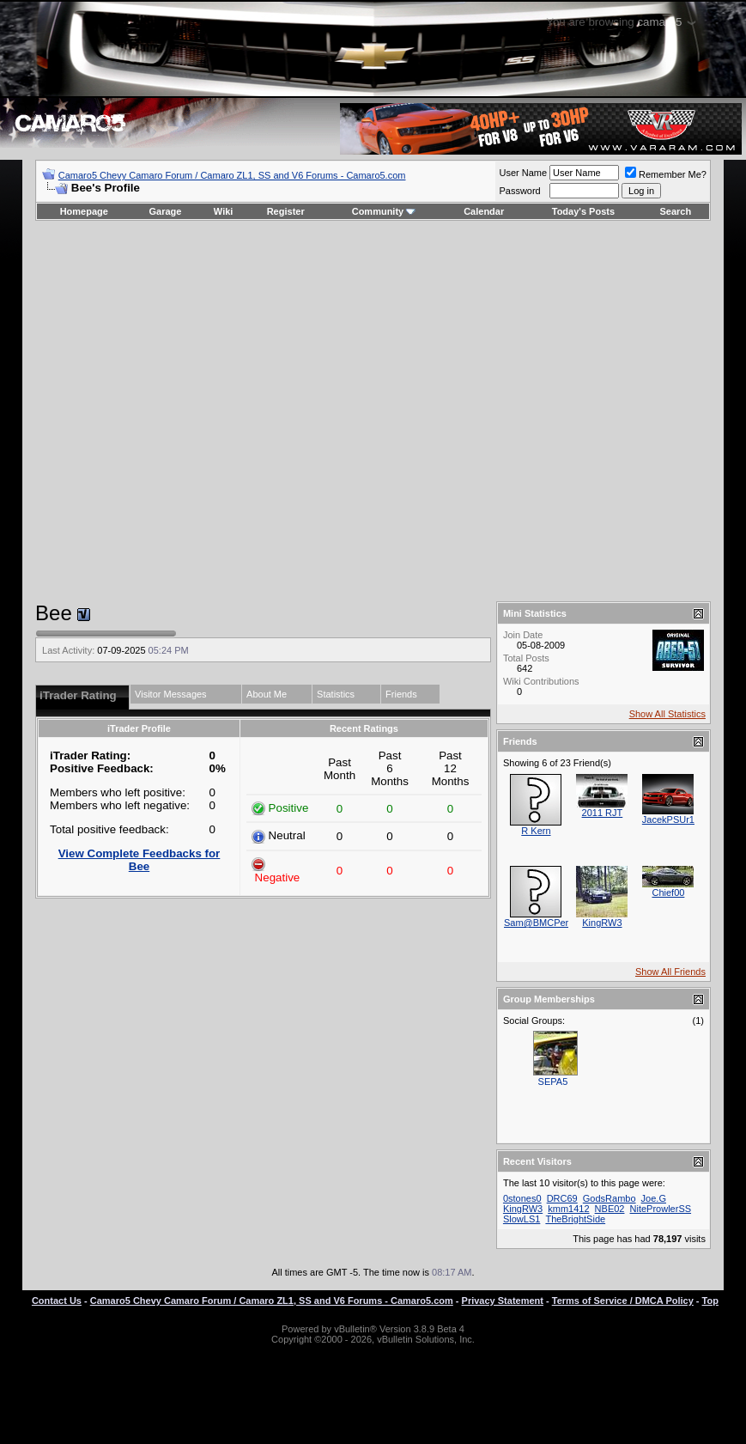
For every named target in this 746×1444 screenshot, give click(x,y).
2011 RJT (602, 812)
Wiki (224, 211)
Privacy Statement (502, 1300)
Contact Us (57, 1300)
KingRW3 (602, 922)
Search (676, 211)
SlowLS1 (521, 1219)
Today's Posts (583, 211)
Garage (165, 211)
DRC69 (562, 1198)
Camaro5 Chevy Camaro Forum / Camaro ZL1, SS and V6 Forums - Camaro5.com (232, 175)
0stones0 (522, 1198)
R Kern (535, 831)
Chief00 (668, 892)
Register (286, 211)
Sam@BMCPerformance (556, 922)
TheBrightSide (575, 1219)
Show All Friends (670, 971)
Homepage (84, 211)
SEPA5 (553, 1081)
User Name (523, 173)
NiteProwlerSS (661, 1208)
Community (384, 211)
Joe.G (653, 1198)
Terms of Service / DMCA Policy (623, 1300)
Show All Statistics (667, 714)
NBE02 (610, 1208)
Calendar (484, 211)
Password (519, 191)
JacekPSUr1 (668, 819)
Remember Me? (666, 174)
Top (710, 1300)
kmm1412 (568, 1208)
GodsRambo (609, 1198)
